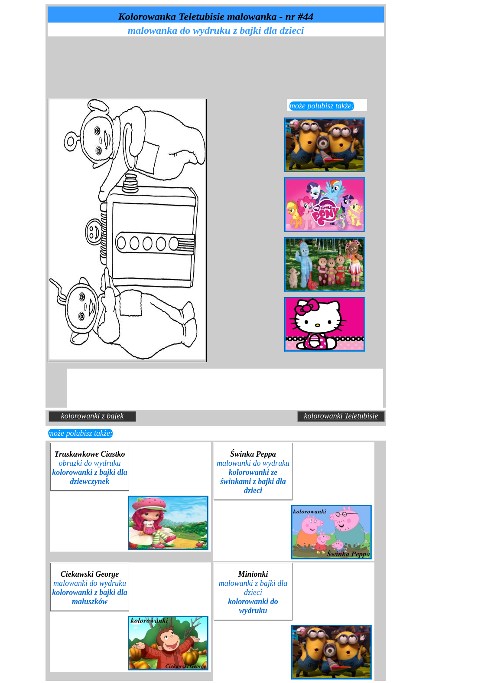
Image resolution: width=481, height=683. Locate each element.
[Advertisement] (218, 57)
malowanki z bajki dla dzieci (253, 597)
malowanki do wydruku (253, 477)
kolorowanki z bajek (92, 416)
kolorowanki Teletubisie (341, 416)
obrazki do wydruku (89, 472)
